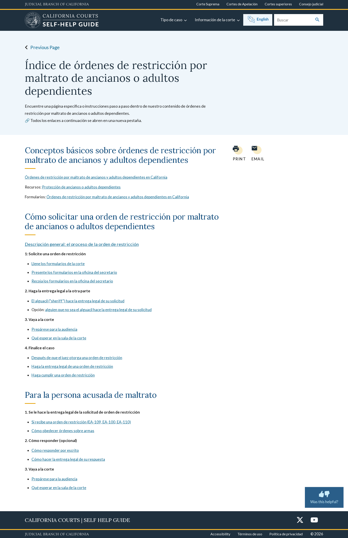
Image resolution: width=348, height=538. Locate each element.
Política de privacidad (286, 534)
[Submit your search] (317, 20)
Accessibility (220, 534)
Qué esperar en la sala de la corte (58, 338)
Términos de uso (249, 534)
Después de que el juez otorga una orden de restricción (76, 357)
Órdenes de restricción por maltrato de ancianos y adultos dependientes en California (96, 177)
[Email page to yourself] (256, 153)
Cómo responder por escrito (55, 450)
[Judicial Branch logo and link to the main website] (57, 4)
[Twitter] (300, 520)
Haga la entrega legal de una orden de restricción (72, 366)
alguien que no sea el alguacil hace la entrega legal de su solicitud (98, 309)
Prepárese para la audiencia (54, 329)
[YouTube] (314, 520)
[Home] (62, 21)
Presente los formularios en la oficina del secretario (74, 272)
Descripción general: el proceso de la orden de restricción (82, 244)
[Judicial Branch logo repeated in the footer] (57, 534)
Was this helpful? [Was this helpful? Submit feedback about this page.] (324, 496)
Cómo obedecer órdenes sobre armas (62, 430)
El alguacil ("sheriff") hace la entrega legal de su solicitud (77, 301)
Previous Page (41, 47)
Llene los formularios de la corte (58, 263)
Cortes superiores (278, 4)
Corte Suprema (207, 4)
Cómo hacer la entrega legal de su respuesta (68, 459)
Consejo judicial (311, 4)
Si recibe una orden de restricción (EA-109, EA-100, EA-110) (81, 422)
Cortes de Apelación (242, 4)
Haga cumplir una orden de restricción (63, 375)
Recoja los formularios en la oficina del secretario (72, 281)
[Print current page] (236, 153)
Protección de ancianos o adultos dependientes (81, 187)
